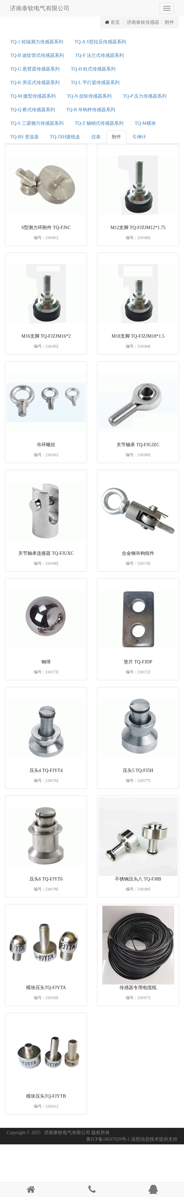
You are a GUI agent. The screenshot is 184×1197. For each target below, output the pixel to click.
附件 (169, 22)
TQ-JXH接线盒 (65, 136)
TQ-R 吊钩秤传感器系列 (90, 109)
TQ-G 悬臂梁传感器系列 (35, 69)
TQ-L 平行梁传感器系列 (95, 82)
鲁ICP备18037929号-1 (108, 1139)
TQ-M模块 (145, 123)
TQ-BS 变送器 (24, 136)
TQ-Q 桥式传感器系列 (32, 109)
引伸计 (139, 136)
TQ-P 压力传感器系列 (144, 96)
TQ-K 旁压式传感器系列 (35, 82)
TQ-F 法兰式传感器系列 (99, 55)
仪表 (96, 136)
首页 (115, 22)
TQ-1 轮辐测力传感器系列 (36, 41)
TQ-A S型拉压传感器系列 (100, 41)
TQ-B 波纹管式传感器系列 (37, 55)
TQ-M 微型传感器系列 (33, 96)
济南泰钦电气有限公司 (39, 8)
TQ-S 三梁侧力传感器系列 (37, 123)
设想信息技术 (145, 1139)
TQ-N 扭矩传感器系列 (89, 96)
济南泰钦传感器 (143, 22)
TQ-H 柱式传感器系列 (93, 69)
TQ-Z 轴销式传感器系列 (99, 123)
